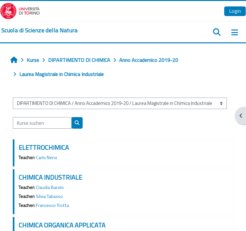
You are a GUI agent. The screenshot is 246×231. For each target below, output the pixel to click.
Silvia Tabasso (49, 196)
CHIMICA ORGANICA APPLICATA (62, 225)
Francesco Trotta (52, 205)
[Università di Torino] (20, 10)
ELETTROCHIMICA (44, 147)
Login (235, 11)
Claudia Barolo (50, 187)
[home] (39, 30)
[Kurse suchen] (42, 123)
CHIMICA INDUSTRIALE (50, 177)
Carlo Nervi (46, 157)
